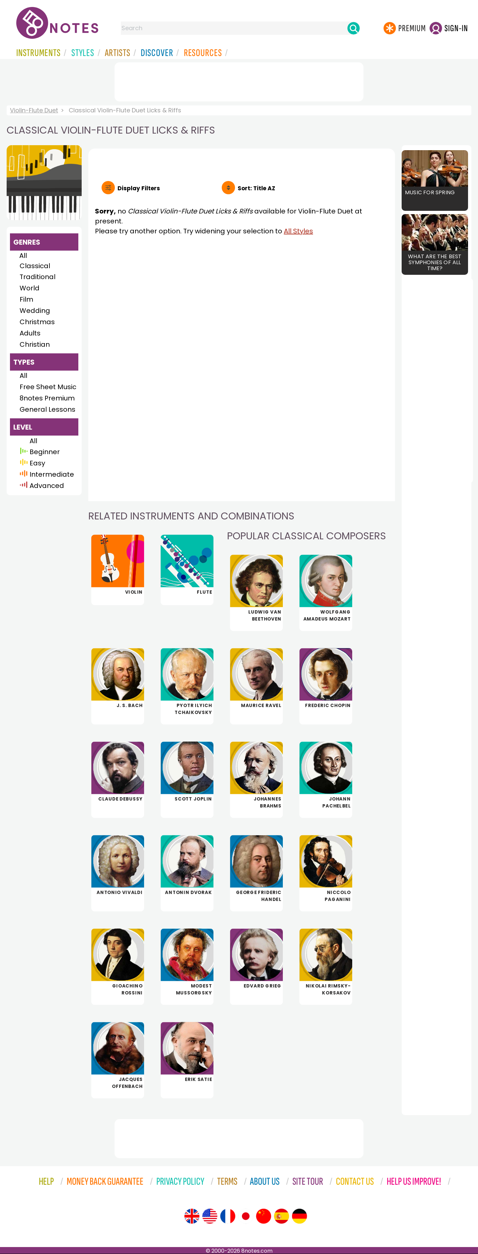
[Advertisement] (239, 80)
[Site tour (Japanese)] (245, 1216)
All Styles (298, 231)
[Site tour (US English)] (209, 1216)
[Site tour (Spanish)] (281, 1216)
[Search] (353, 28)
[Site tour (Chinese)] (263, 1216)
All (23, 255)
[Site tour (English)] (192, 1216)
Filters (139, 188)
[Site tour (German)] (299, 1216)
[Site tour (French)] (227, 1216)
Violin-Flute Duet (34, 110)
